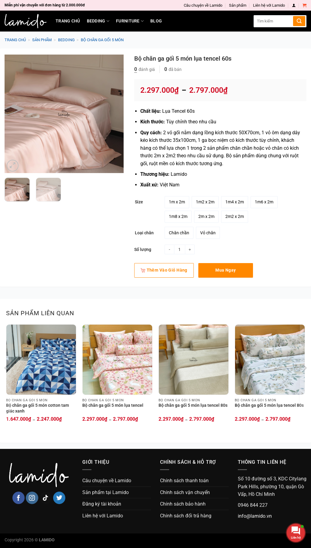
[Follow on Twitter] (59, 498)
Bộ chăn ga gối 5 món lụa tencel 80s (193, 405)
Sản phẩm (237, 5)
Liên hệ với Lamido (269, 5)
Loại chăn (144, 233)
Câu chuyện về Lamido (203, 5)
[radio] (177, 202)
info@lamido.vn (255, 516)
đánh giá (144, 69)
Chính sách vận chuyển (185, 492)
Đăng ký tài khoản (101, 504)
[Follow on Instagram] (32, 498)
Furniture (130, 21)
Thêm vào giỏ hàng (164, 270)
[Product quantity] (179, 249)
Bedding (98, 21)
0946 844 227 (253, 505)
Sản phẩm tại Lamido (105, 492)
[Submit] (299, 21)
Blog (156, 21)
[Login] (294, 5)
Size (139, 202)
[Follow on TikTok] (45, 498)
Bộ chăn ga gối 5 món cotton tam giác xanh (37, 408)
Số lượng (142, 249)
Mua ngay (225, 270)
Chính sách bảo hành (183, 504)
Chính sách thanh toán (184, 480)
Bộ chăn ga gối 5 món (102, 40)
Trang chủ (68, 21)
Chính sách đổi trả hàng (185, 516)
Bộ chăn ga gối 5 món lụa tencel (112, 405)
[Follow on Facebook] (18, 498)
